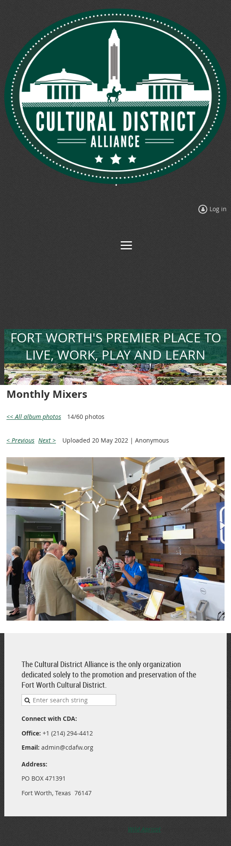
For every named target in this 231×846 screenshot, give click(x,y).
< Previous (20, 440)
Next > (47, 440)
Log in (218, 209)
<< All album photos (33, 416)
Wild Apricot (144, 829)
